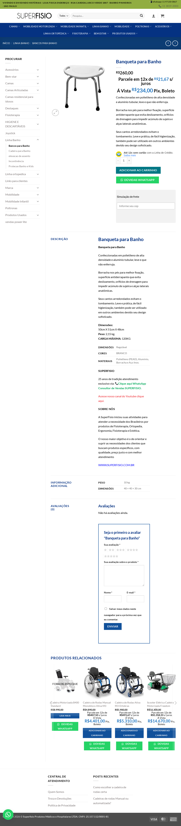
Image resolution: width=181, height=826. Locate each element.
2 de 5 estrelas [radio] (111, 550)
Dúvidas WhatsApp (65, 726)
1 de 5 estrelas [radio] (105, 550)
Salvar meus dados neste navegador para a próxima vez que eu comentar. (122, 614)
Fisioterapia (81, 33)
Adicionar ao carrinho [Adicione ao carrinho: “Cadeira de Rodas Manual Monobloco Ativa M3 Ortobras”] (97, 733)
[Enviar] (141, 16)
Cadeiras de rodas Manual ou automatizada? (111, 801)
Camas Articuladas (16, 90)
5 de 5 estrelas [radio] (110, 556)
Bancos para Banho (44, 43)
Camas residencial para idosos (19, 99)
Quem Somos (56, 791)
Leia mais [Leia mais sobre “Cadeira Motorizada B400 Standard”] (65, 716)
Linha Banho (21, 43)
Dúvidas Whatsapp (139, 179)
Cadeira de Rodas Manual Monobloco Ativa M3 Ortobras (97, 705)
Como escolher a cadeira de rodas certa (109, 789)
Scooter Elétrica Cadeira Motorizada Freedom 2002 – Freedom (160, 705)
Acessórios (163, 26)
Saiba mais (130, 155)
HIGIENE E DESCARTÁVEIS (15, 124)
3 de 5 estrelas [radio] (120, 550)
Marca (9, 187)
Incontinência (16, 161)
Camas (14, 26)
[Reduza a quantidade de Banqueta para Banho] (118, 160)
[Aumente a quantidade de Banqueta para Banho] (129, 160)
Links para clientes (16, 181)
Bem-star (11, 76)
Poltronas (143, 26)
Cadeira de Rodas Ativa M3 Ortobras (127, 704)
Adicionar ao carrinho (138, 170)
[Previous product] (175, 43)
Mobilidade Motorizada (40, 26)
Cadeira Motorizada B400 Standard (65, 704)
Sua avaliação (112, 544)
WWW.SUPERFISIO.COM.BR (116, 465)
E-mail (131, 592)
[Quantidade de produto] (123, 160)
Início (6, 43)
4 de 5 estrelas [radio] (132, 550)
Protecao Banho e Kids (21, 166)
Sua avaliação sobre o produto (121, 561)
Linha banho (101, 26)
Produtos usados (125, 33)
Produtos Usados (16, 215)
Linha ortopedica (15, 174)
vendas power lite (16, 221)
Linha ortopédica (56, 33)
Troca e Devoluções (59, 798)
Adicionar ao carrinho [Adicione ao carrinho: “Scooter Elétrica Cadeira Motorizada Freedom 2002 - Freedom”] (161, 733)
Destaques (11, 108)
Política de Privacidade (61, 805)
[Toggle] (38, 70)
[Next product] (168, 43)
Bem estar (101, 33)
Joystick (10, 133)
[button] (153, 16)
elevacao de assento (19, 155)
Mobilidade (123, 26)
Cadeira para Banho (19, 150)
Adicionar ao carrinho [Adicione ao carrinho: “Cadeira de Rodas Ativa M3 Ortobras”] (129, 733)
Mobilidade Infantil (75, 26)
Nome (108, 592)
